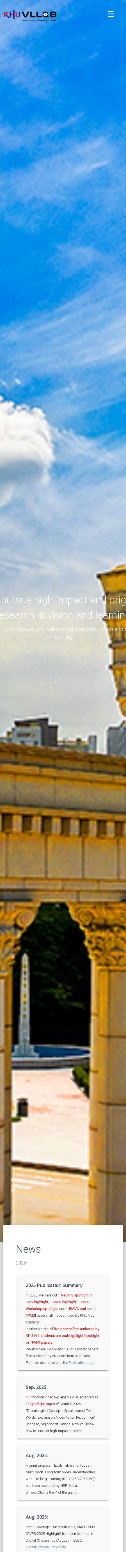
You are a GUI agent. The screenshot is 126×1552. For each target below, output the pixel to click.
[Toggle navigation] (111, 14)
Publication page (81, 1362)
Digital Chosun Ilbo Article (46, 1547)
